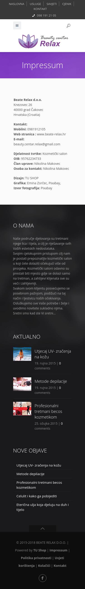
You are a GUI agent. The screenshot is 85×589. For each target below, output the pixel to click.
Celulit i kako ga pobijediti (37, 496)
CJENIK (66, 4)
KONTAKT (40, 9)
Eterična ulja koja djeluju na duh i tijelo (43, 507)
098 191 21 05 (46, 15)
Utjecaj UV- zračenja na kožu (39, 465)
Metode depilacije (51, 381)
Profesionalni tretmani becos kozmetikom (48, 411)
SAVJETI (51, 4)
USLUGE (35, 4)
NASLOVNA (16, 4)
